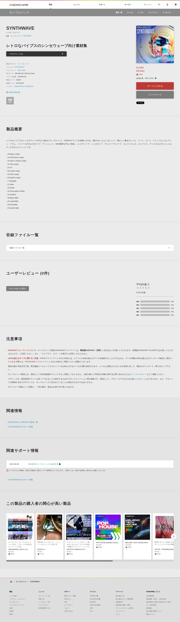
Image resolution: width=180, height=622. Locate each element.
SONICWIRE (18, 4)
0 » (27, 36)
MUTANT (93, 602)
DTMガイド (68, 599)
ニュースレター (43, 605)
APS (91, 608)
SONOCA (93, 596)
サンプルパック (23, 64)
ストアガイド (68, 605)
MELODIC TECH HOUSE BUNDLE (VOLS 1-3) (142, 543)
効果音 (11, 611)
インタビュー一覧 (44, 602)
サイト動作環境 (151, 605)
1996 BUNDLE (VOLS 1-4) (18, 549)
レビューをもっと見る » (17, 288)
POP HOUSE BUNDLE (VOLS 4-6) (108, 543)
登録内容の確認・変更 (123, 605)
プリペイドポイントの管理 (124, 608)
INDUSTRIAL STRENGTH (24, 86)
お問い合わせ (68, 611)
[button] (174, 537)
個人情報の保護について (154, 611)
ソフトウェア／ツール (16, 605)
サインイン (148, 4)
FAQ (65, 602)
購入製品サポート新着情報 (124, 599)
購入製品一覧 (120, 596)
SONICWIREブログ (44, 608)
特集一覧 (41, 599)
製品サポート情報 (70, 596)
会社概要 (149, 596)
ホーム (10, 581)
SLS (91, 611)
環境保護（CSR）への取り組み (156, 599)
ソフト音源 (13, 596)
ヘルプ (66, 608)
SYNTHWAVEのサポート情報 (20, 427)
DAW (11, 608)
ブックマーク (155, 94)
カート (118, 614)
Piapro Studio (94, 605)
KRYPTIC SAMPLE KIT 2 (76, 549)
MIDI (23, 70)
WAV (19, 70)
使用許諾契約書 (13, 92)
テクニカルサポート (138, 374)
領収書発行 (119, 602)
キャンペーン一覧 (44, 596)
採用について (150, 614)
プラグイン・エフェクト (17, 599)
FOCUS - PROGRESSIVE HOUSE (167, 549)
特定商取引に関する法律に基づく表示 (158, 602)
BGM (11, 614)
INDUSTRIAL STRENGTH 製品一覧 (23, 422)
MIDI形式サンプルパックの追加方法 (43, 464)
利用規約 (149, 608)
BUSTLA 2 (41, 549)
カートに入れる (155, 86)
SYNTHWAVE (19, 67)
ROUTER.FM (94, 599)
